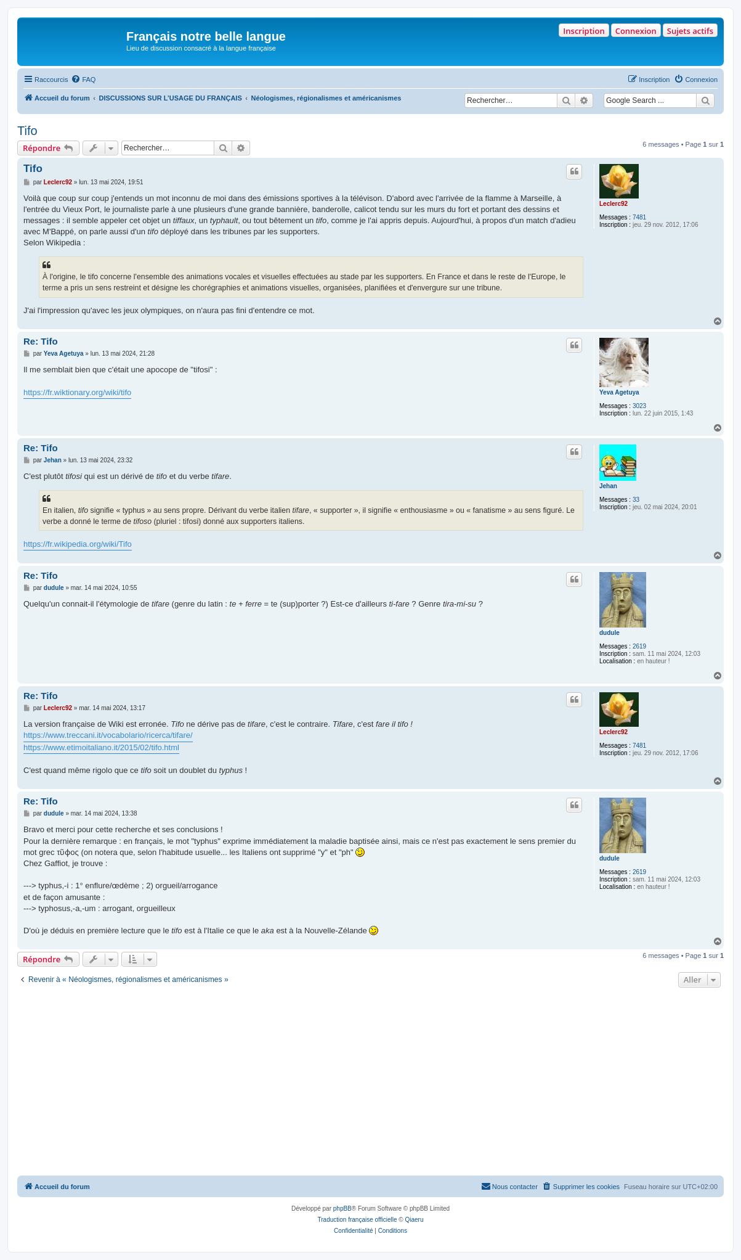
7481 (639, 217)
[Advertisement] (370, 1083)
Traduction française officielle (357, 1219)
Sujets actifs (690, 30)
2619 (639, 646)
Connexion (636, 30)
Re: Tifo (40, 341)
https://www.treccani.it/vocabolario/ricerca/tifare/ (108, 735)
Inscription (583, 30)
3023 (639, 406)
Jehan (608, 486)
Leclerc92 (613, 203)
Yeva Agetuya (619, 392)
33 (636, 499)
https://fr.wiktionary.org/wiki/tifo (77, 392)
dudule (609, 632)
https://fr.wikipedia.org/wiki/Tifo (77, 544)
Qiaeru (414, 1219)
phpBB (342, 1208)
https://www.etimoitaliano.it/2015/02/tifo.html (101, 747)
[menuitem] (83, 79)
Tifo (27, 130)
